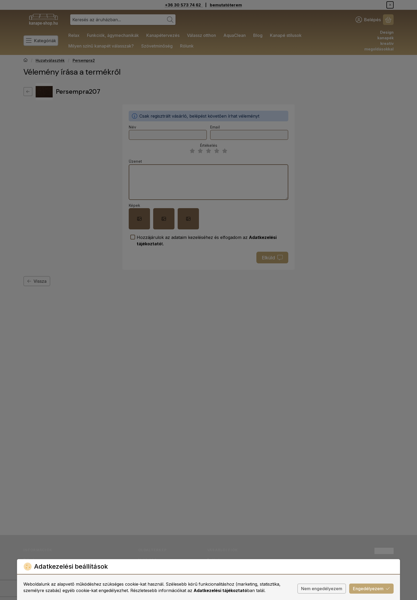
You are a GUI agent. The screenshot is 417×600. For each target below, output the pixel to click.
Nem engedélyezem (321, 588)
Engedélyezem (371, 588)
